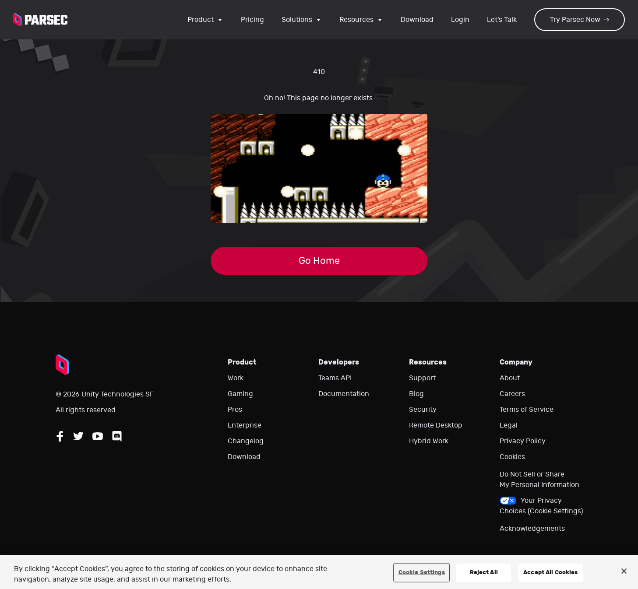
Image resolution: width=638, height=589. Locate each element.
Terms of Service (526, 410)
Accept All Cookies (550, 572)
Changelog (246, 441)
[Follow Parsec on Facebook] (60, 436)
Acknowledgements (532, 529)
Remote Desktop (435, 425)
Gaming (240, 394)
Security (423, 410)
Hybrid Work (428, 441)
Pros (235, 410)
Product (205, 20)
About (510, 378)
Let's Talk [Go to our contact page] (502, 20)
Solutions (302, 20)
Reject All (484, 572)
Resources (361, 20)
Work (235, 378)
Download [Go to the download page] (417, 20)
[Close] (624, 571)
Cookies (512, 457)
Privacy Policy (523, 441)
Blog (416, 394)
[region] (319, 572)
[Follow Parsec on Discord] (117, 436)
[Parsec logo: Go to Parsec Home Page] (40, 19)
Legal (509, 425)
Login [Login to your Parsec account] (460, 20)
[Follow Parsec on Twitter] (78, 436)
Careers (512, 394)
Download (244, 457)
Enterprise (244, 425)
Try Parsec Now (579, 20)
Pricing (252, 20)
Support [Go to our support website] (422, 378)
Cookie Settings (421, 572)
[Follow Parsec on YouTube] (97, 436)
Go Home (319, 260)
